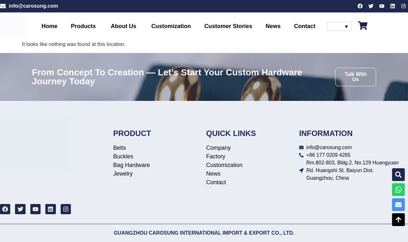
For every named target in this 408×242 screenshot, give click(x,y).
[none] (339, 26)
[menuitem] (339, 26)
